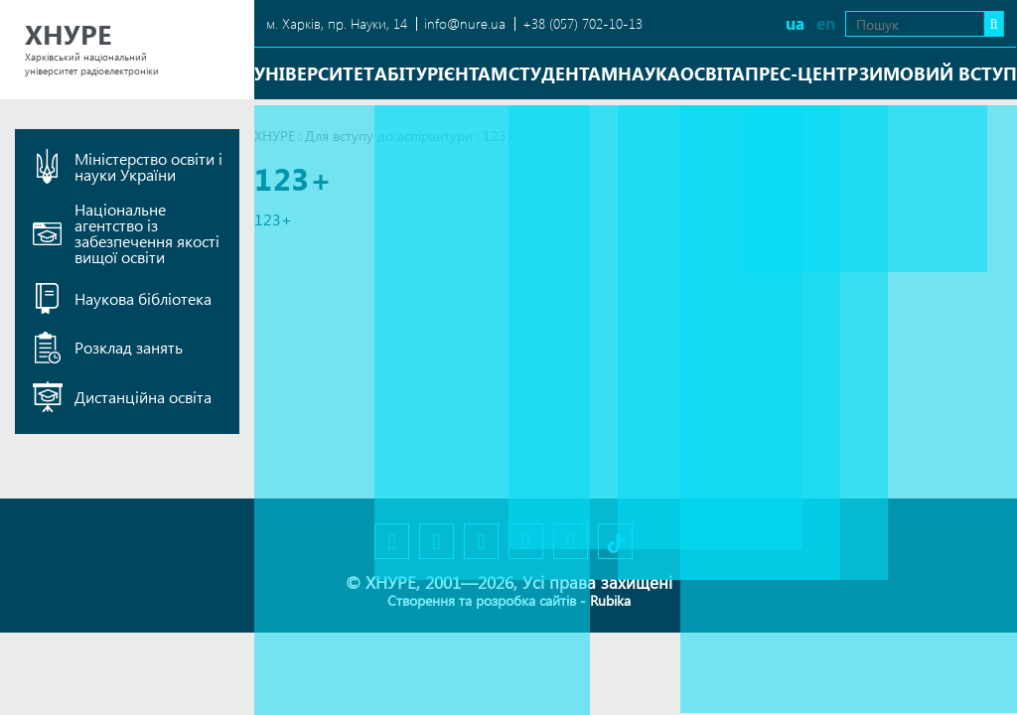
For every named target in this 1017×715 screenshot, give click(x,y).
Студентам (563, 73)
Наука (649, 73)
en (797, 23)
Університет (314, 73)
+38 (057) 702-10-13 (582, 23)
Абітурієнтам (441, 73)
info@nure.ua (465, 23)
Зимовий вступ (938, 73)
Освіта (712, 73)
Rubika (610, 600)
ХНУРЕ (274, 135)
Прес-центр (801, 73)
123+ (273, 219)
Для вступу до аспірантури (389, 135)
